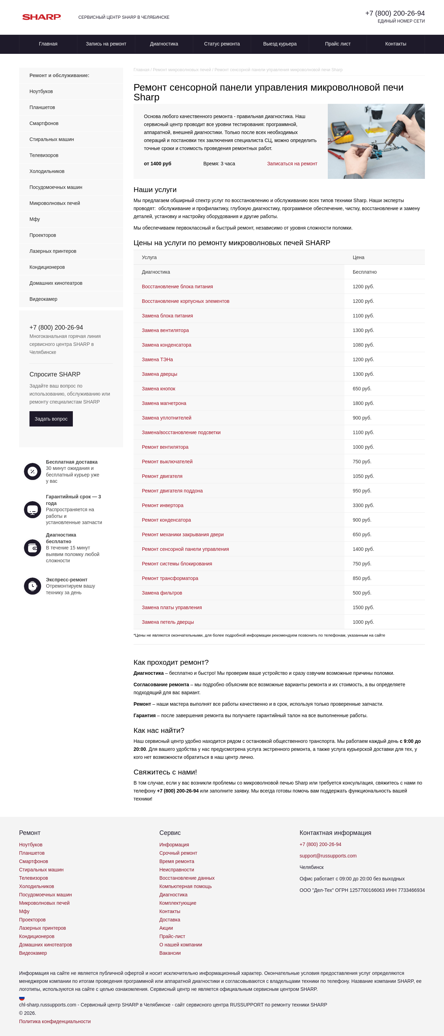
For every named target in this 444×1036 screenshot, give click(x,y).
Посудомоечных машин (55, 187)
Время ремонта (176, 861)
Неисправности (176, 869)
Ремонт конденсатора (166, 520)
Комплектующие (177, 903)
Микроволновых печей (54, 203)
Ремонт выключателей (167, 461)
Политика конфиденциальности (55, 1021)
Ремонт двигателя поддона (172, 491)
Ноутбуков (41, 91)
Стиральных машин (51, 139)
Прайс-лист (172, 936)
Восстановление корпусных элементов (185, 301)
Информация (174, 844)
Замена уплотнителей (166, 418)
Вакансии (170, 953)
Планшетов (42, 107)
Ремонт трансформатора (170, 578)
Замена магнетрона (164, 403)
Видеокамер (43, 299)
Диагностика (164, 44)
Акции (166, 928)
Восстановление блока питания (177, 286)
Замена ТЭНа (157, 359)
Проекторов (42, 235)
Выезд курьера (280, 44)
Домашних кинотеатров (56, 283)
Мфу (34, 219)
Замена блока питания (167, 315)
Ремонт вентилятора (165, 447)
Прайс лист (338, 44)
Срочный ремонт (178, 853)
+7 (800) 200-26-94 (395, 13)
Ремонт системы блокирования (177, 563)
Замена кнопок (160, 388)
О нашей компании (180, 944)
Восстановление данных (186, 878)
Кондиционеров (47, 267)
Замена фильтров (162, 593)
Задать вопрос (51, 419)
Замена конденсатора (166, 345)
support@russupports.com (328, 856)
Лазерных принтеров (52, 251)
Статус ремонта (222, 44)
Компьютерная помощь (185, 886)
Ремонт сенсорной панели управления (185, 549)
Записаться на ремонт (292, 163)
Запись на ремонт (106, 44)
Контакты (395, 44)
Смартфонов (44, 123)
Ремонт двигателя (162, 476)
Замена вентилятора (165, 330)
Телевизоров (43, 155)
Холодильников (47, 171)
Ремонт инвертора (162, 505)
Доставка (169, 919)
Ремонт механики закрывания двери (183, 534)
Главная (48, 44)
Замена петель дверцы (168, 622)
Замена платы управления (172, 607)
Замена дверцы (159, 374)
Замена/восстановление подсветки (181, 432)
